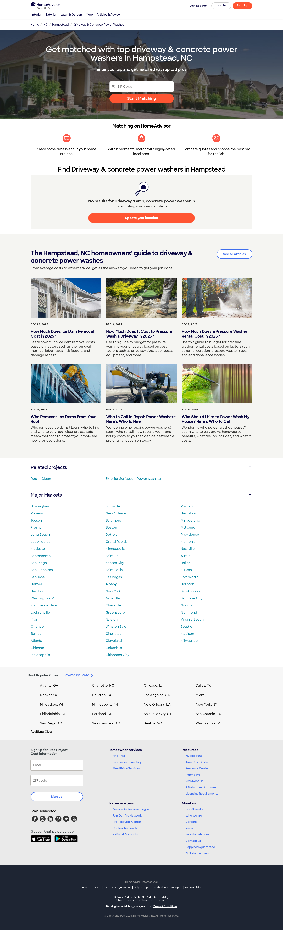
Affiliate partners (197, 853)
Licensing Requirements (202, 793)
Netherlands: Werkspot (167, 887)
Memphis (188, 542)
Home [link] (35, 24)
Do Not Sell (145, 898)
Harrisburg (189, 513)
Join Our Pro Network (127, 815)
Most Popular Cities (43, 675)
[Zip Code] (142, 86)
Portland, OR (102, 714)
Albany (111, 584)
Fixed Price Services (126, 768)
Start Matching (141, 98)
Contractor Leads (124, 828)
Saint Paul (113, 556)
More (89, 14)
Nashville (188, 549)
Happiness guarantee (200, 847)
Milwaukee (189, 641)
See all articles (234, 254)
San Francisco (42, 570)
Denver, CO (49, 695)
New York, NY (206, 704)
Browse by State (78, 675)
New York (113, 591)
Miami (35, 619)
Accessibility (161, 899)
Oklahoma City (117, 655)
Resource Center (197, 768)
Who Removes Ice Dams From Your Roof (63, 419)
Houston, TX (101, 695)
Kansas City (115, 563)
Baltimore (113, 520)
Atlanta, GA (49, 685)
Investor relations (197, 834)
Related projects (141, 467)
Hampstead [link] (60, 24)
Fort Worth (189, 577)
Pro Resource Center (126, 822)
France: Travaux (91, 887)
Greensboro (115, 612)
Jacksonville (40, 612)
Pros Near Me (195, 781)
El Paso (186, 570)
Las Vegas (114, 577)
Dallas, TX (203, 685)
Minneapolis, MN (105, 704)
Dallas (185, 563)
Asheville (113, 598)
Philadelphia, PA (53, 714)
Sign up (57, 797)
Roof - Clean (41, 479)
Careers (191, 822)
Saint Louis (114, 570)
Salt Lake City (191, 598)
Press (189, 828)
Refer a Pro (193, 774)
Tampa (36, 634)
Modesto (38, 549)
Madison (187, 634)
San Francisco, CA (106, 723)
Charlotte (113, 605)
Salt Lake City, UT (157, 714)
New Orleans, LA (157, 704)
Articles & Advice (108, 14)
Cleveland (114, 641)
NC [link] (45, 24)
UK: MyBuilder (193, 887)
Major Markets (141, 495)
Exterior (51, 14)
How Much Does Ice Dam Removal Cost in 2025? (62, 334)
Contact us (193, 841)
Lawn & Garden (71, 14)
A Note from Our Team (201, 787)
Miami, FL (203, 695)
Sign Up (243, 5)
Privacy (118, 898)
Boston (111, 527)
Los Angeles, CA (157, 695)
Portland (188, 506)
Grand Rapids (116, 542)
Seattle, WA (153, 723)
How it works (194, 809)
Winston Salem (118, 627)
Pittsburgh (189, 527)
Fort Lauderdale (44, 605)
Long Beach (40, 535)
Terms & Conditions (165, 906)
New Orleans (116, 513)
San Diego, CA (51, 723)
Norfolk (186, 605)
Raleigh (112, 619)
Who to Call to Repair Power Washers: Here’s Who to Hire (141, 419)
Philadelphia (190, 520)
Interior (36, 14)
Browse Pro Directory (127, 762)
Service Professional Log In (130, 809)
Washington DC (43, 598)
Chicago (37, 648)
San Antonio (190, 591)
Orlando (37, 627)
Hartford (37, 591)
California (130, 898)
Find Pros (118, 756)
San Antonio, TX (208, 714)
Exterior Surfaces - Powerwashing (133, 479)
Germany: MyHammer (118, 887)
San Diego (39, 563)
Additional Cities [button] (43, 731)
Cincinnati (114, 634)
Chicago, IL (153, 685)
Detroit (111, 535)
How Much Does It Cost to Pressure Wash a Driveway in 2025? (139, 334)
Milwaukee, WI (51, 704)
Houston (187, 584)
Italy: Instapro (142, 887)
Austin (185, 556)
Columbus (114, 648)
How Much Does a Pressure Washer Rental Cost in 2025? (215, 334)
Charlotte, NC (103, 685)
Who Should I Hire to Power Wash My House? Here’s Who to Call (215, 419)
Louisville (113, 506)
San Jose (38, 577)
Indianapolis (40, 655)
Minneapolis (115, 549)
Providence (190, 535)
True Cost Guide (197, 762)
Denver (36, 584)
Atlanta (36, 641)
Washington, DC (208, 723)
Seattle (186, 627)
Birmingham (40, 506)
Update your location (141, 218)
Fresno (36, 527)
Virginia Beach (192, 619)
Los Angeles (40, 542)
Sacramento (41, 556)
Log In (221, 5)
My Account (194, 756)
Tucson (36, 520)
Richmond (189, 612)
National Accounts (125, 834)
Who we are (194, 815)
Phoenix (37, 513)
